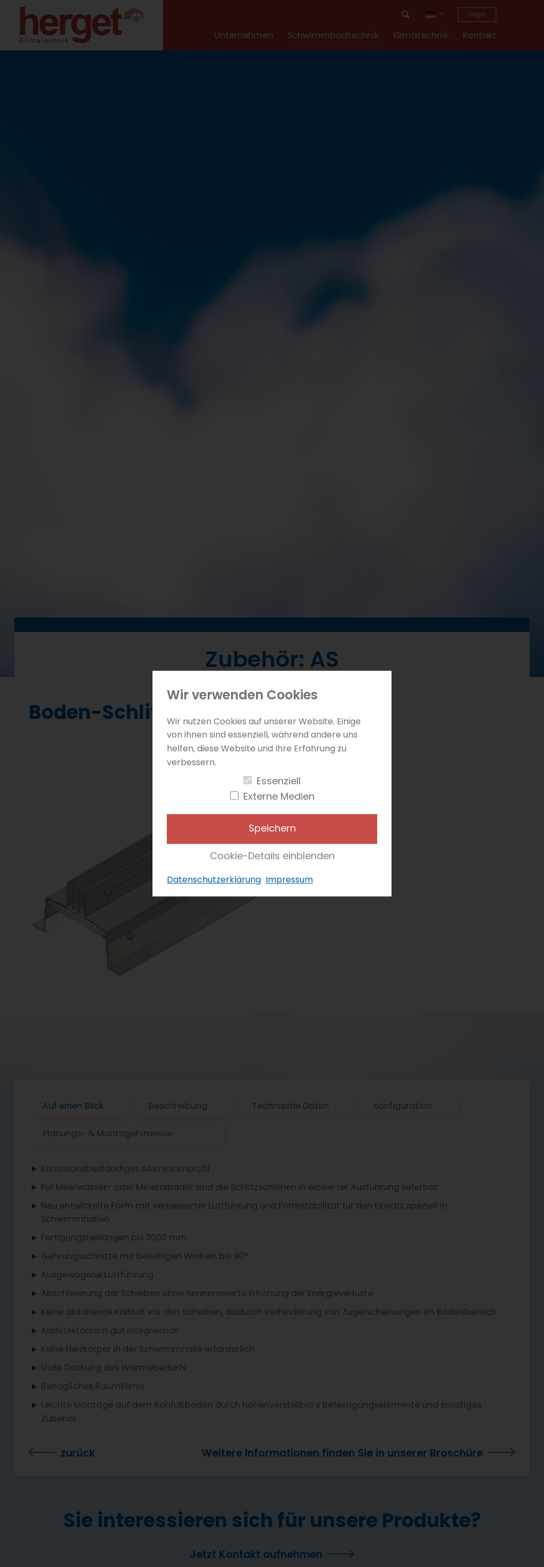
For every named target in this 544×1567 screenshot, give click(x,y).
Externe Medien (278, 796)
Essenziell (279, 780)
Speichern (272, 828)
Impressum (289, 880)
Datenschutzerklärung (214, 880)
